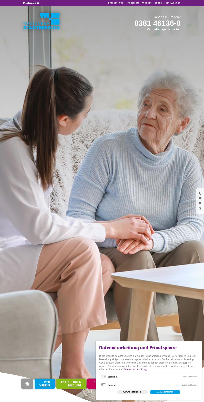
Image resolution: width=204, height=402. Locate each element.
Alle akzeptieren (165, 392)
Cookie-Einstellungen (168, 3)
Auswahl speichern (132, 392)
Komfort (112, 385)
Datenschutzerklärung (135, 369)
